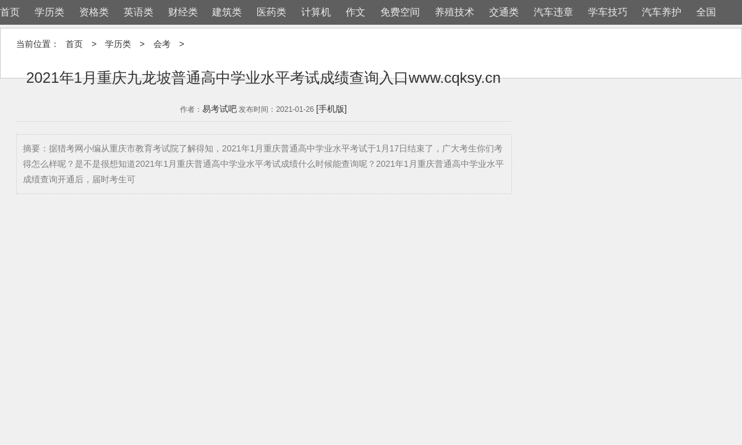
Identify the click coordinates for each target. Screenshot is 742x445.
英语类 (138, 12)
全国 (706, 12)
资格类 (94, 12)
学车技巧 (608, 12)
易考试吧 (219, 109)
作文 (355, 12)
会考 (162, 44)
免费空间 (400, 12)
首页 (10, 12)
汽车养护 (661, 12)
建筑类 (227, 12)
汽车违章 (553, 12)
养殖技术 (454, 12)
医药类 (271, 12)
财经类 (183, 12)
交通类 (504, 12)
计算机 (316, 12)
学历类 (49, 12)
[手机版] (331, 109)
